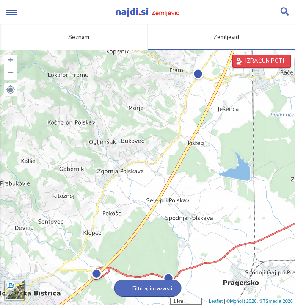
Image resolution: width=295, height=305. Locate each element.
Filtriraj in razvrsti (147, 288)
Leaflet (216, 301)
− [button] (11, 73)
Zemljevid (221, 37)
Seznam (73, 37)
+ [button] (11, 61)
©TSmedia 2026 (276, 301)
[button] (10, 89)
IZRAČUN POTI (264, 61)
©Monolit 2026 (241, 301)
